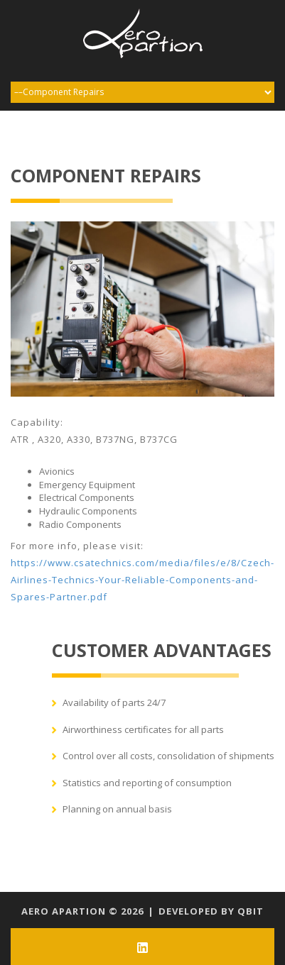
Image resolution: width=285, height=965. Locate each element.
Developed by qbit (211, 911)
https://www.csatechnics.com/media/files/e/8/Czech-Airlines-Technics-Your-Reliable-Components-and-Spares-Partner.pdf (142, 579)
